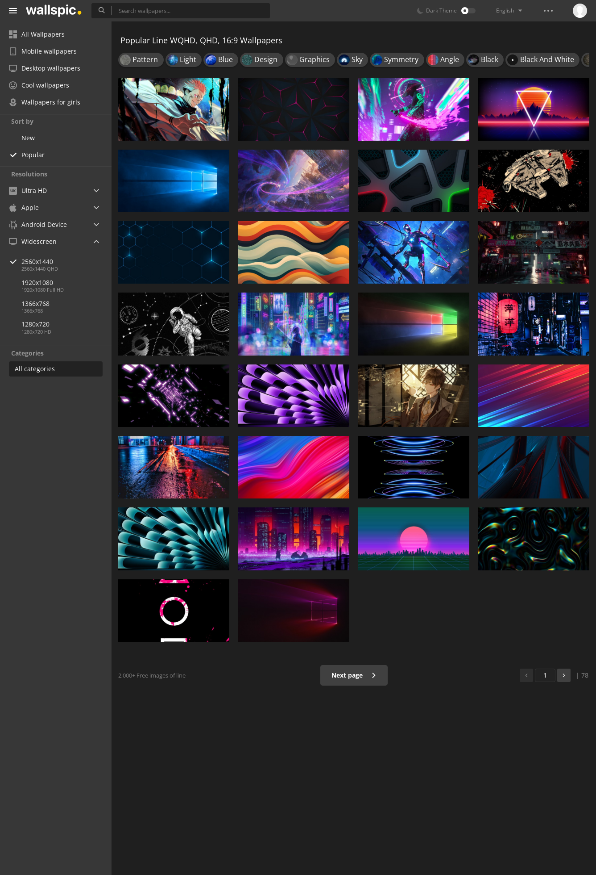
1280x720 (35, 324)
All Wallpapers (37, 34)
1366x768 (35, 303)
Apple (24, 207)
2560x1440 (66, 261)
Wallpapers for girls (44, 102)
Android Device (38, 224)
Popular (33, 155)
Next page (354, 675)
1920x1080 (37, 282)
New (28, 138)
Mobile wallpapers (43, 51)
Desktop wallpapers (44, 68)
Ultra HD (28, 190)
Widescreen (33, 241)
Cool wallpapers (39, 85)
